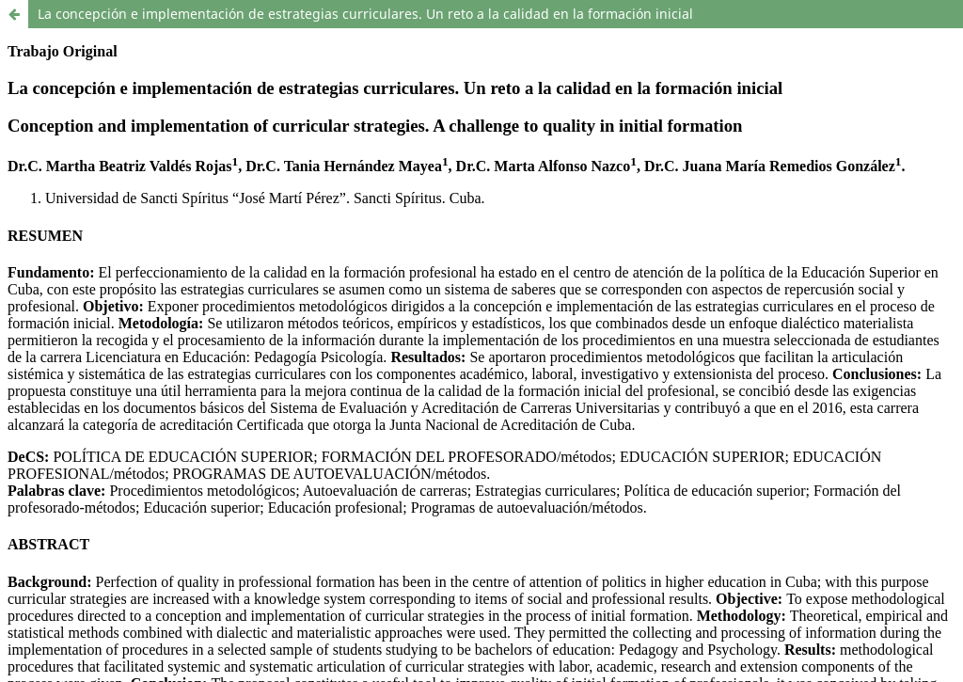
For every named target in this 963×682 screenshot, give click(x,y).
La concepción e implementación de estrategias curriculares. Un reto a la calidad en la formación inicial (365, 14)
